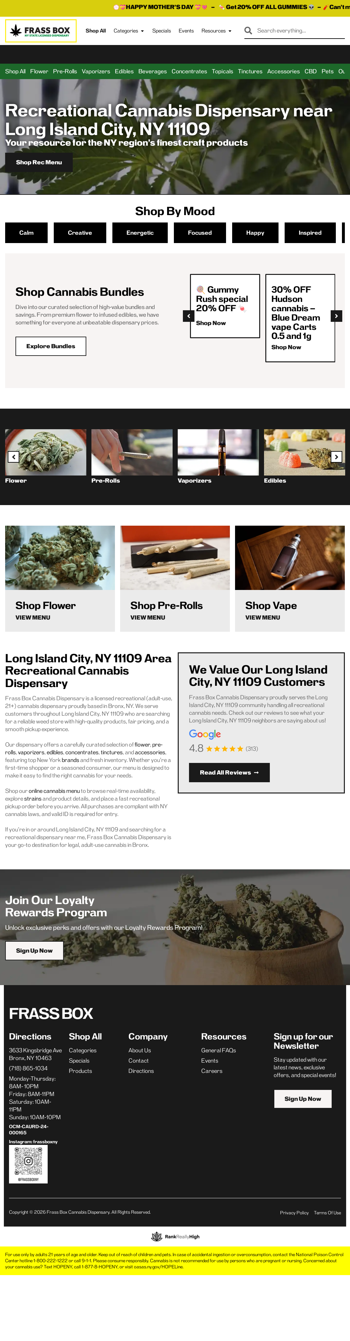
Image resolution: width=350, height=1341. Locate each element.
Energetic (140, 233)
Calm (26, 233)
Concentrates (189, 71)
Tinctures (250, 71)
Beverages (152, 71)
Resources (217, 31)
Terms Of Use (327, 1213)
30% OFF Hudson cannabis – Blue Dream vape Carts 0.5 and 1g (295, 312)
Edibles (124, 71)
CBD (311, 71)
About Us (139, 1050)
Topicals (222, 71)
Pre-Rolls (65, 71)
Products (80, 1071)
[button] (188, 316)
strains (33, 798)
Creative (80, 233)
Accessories (283, 71)
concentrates (82, 752)
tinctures (112, 752)
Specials (161, 30)
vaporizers (31, 752)
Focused (200, 233)
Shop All (96, 30)
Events (186, 30)
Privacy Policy (294, 1213)
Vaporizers (96, 71)
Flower (39, 71)
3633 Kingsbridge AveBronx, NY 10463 (35, 1054)
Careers (211, 1071)
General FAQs (218, 1050)
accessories (150, 752)
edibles (55, 752)
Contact (138, 1061)
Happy (255, 233)
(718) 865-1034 (28, 1068)
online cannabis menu (54, 791)
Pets (328, 71)
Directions (141, 1071)
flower (142, 744)
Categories (129, 31)
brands (70, 760)
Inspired (310, 233)
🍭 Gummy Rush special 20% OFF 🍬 (222, 299)
